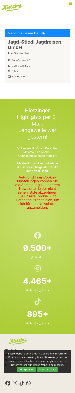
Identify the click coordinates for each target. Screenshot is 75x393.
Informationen (47, 369)
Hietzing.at (12, 7)
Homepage (18, 76)
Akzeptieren (26, 369)
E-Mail (15, 71)
